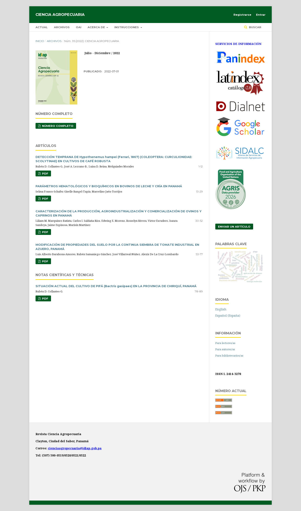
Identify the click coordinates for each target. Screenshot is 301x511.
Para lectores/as (225, 343)
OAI (78, 27)
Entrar (260, 14)
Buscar (254, 27)
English (220, 309)
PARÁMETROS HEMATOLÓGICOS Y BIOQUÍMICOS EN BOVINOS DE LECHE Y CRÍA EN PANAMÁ (109, 186)
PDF (44, 173)
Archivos (62, 27)
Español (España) (227, 315)
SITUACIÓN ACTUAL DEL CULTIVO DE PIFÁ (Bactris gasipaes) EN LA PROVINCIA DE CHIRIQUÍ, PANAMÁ (116, 286)
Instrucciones (127, 27)
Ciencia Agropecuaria (60, 14)
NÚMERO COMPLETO (57, 125)
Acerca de (97, 27)
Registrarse (242, 14)
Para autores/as (225, 349)
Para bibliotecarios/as (229, 355)
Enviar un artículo (234, 226)
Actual (42, 27)
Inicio (40, 41)
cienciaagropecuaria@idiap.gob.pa (75, 448)
